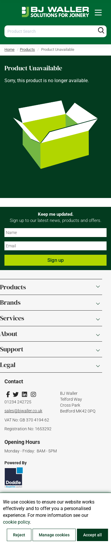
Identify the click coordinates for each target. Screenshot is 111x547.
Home (9, 49)
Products (27, 49)
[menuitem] (98, 13)
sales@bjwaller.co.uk (23, 410)
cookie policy (16, 522)
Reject (19, 535)
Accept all (92, 535)
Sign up (55, 260)
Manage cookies (54, 535)
